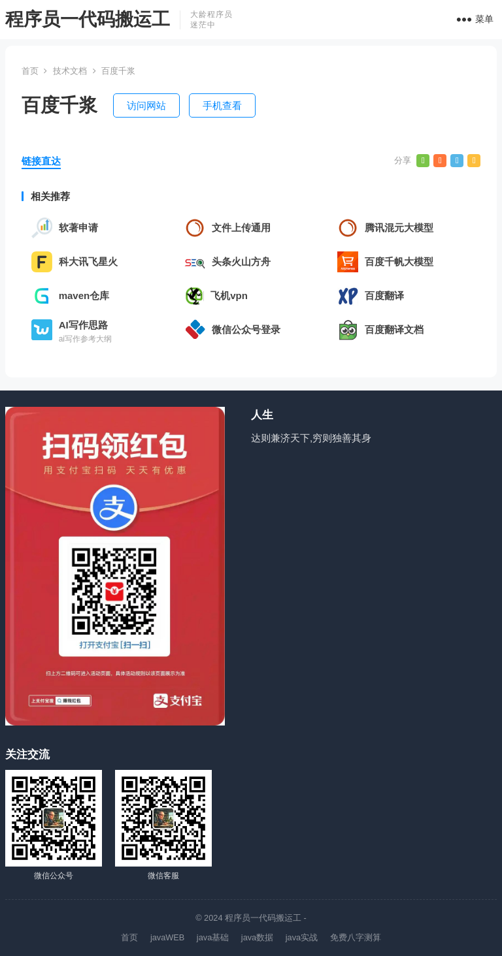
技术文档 (70, 71)
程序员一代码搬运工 (87, 19)
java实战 (302, 937)
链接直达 (41, 161)
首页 (30, 71)
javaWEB (167, 937)
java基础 (213, 937)
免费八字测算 (355, 937)
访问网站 (146, 105)
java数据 (257, 937)
